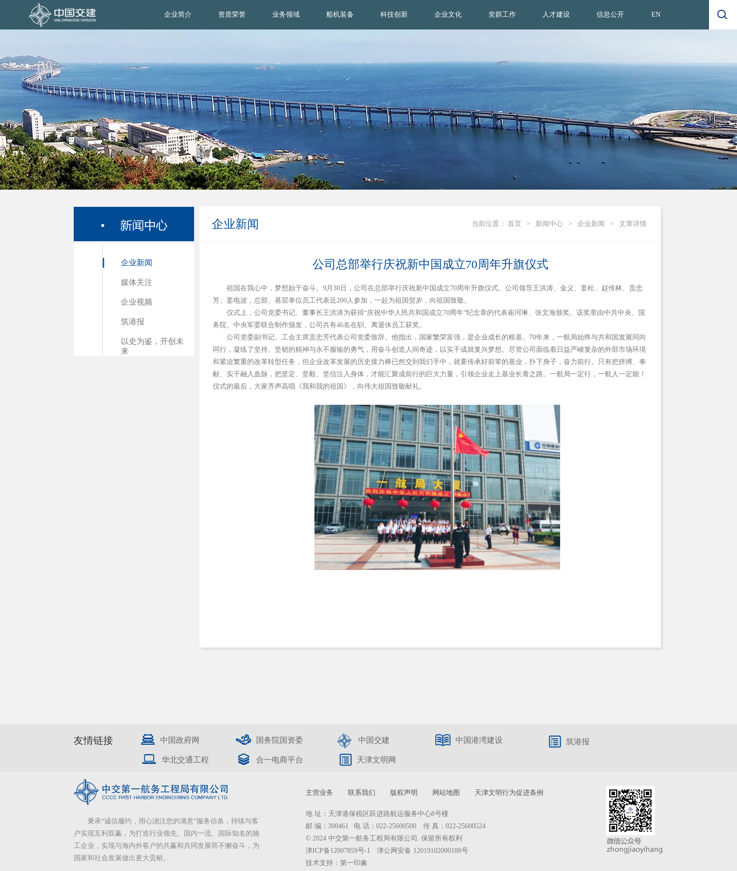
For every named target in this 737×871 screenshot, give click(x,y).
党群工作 (502, 14)
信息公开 (610, 14)
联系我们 (361, 792)
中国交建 (374, 740)
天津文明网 (376, 760)
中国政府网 (179, 740)
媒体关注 (136, 282)
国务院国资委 (279, 740)
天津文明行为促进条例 (509, 792)
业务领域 (286, 14)
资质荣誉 (232, 14)
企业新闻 (136, 262)
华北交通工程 (185, 760)
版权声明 (404, 792)
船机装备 (340, 14)
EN (656, 14)
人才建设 (556, 14)
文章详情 (633, 223)
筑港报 (132, 321)
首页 (514, 223)
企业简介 (178, 14)
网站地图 (446, 792)
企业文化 (448, 14)
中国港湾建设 (479, 740)
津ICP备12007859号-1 (339, 850)
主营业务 (319, 792)
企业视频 (136, 302)
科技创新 (394, 14)
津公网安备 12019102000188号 (422, 850)
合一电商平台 (279, 760)
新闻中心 (549, 223)
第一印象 (354, 863)
